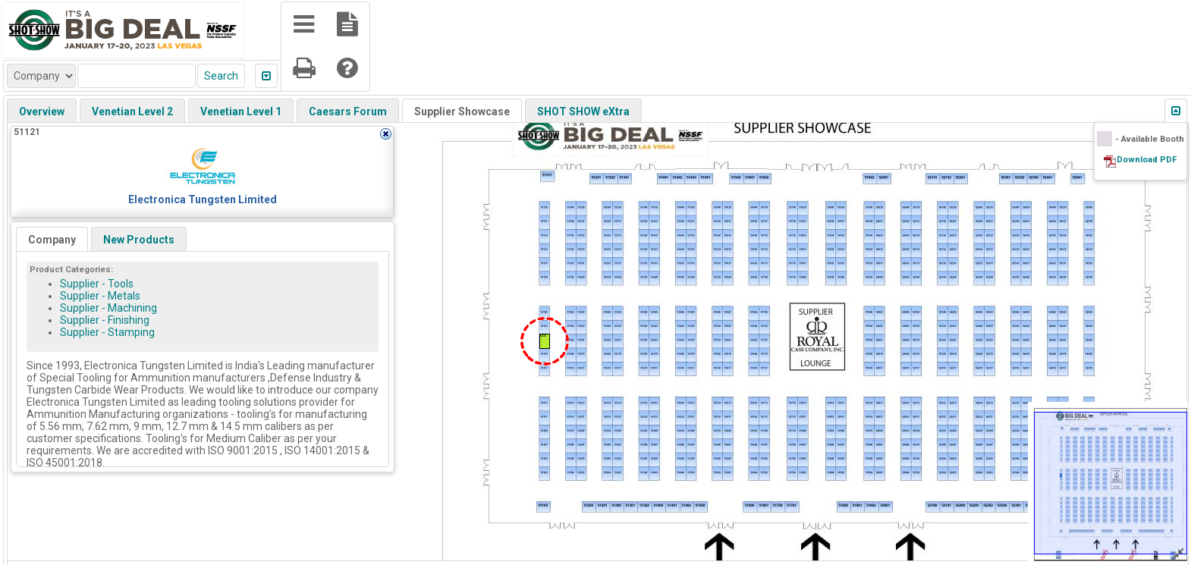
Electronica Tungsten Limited (202, 199)
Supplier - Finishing (104, 320)
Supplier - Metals (100, 296)
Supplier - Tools (97, 284)
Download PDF (1147, 160)
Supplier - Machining (108, 308)
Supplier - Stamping (107, 332)
